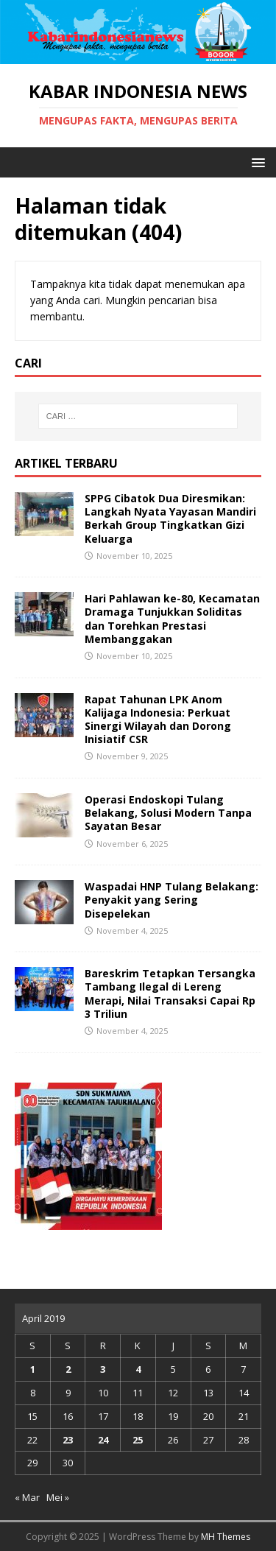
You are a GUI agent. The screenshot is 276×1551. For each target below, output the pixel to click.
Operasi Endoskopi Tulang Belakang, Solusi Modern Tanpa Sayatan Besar (168, 812)
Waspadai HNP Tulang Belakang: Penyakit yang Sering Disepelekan (171, 899)
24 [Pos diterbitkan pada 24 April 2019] (103, 1439)
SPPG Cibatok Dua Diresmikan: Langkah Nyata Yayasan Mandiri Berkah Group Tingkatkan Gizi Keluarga (170, 518)
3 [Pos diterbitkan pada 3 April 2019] (102, 1369)
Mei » (57, 1497)
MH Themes (225, 1536)
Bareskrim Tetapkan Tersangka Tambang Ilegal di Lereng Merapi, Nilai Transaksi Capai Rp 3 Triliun (170, 993)
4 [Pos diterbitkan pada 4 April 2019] (138, 1369)
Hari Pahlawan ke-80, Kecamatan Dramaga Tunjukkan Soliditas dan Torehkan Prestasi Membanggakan (172, 618)
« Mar (27, 1497)
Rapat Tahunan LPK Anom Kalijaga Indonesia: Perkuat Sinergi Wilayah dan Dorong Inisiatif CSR (158, 719)
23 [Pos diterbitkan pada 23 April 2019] (68, 1439)
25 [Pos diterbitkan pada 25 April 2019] (137, 1439)
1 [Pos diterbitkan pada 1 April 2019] (32, 1369)
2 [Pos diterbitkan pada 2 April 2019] (68, 1369)
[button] (255, 161)
